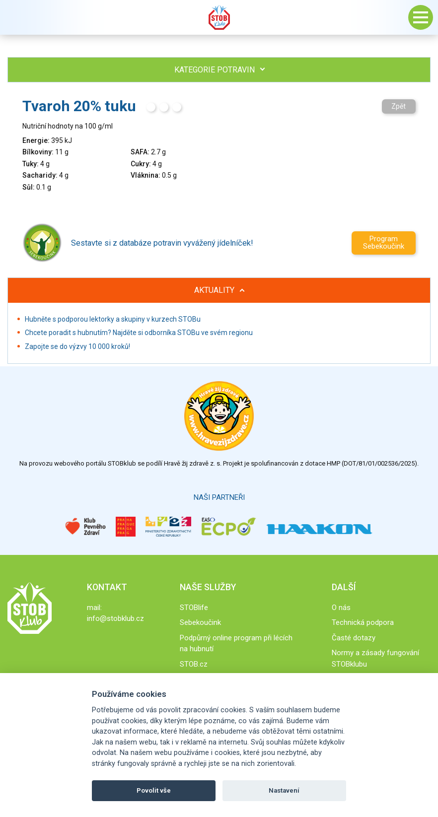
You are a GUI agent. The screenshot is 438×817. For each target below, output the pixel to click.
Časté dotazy (353, 637)
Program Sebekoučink (383, 242)
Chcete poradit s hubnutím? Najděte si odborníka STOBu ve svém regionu (139, 333)
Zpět (398, 106)
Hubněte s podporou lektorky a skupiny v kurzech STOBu (113, 319)
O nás (341, 607)
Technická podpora (363, 622)
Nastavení (284, 790)
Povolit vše (154, 790)
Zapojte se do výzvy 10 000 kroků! (77, 346)
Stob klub (219, 17)
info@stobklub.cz (115, 618)
